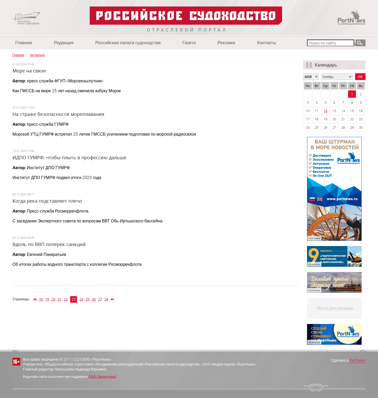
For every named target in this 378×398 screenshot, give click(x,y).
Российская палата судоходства (128, 42)
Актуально (37, 55)
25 (87, 299)
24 (81, 299)
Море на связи (29, 71)
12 (325, 111)
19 (47, 299)
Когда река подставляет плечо (47, 201)
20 (53, 299)
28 (106, 299)
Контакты (266, 42)
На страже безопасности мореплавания (58, 114)
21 (59, 299)
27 (100, 299)
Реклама (226, 42)
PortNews (357, 360)
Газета (189, 42)
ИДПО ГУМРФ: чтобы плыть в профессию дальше (69, 157)
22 (66, 299)
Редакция (64, 42)
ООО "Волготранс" (103, 376)
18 (41, 299)
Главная (23, 42)
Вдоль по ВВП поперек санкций (49, 244)
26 (94, 299)
